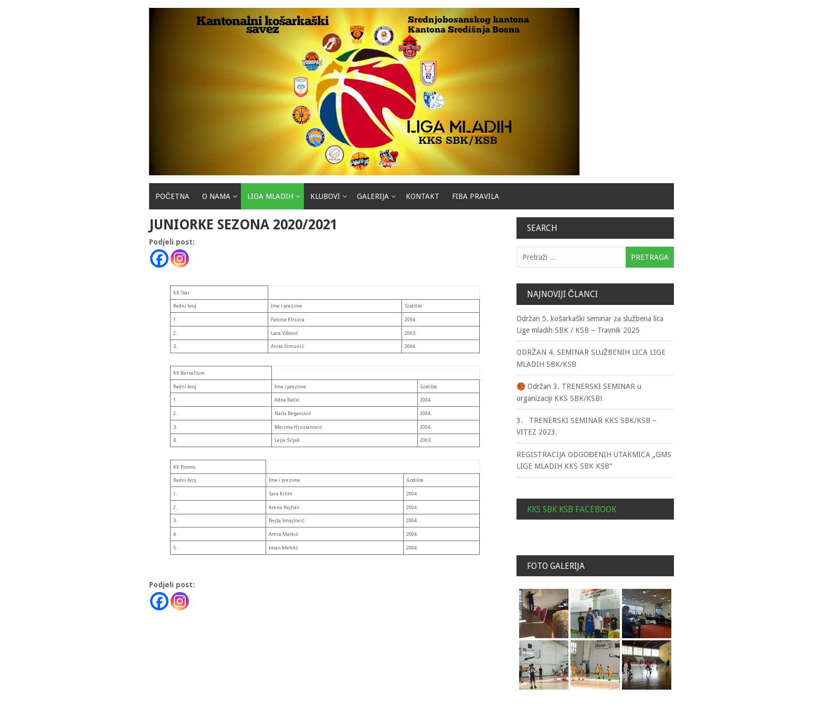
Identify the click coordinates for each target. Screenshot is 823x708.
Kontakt (422, 196)
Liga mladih (270, 196)
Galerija (373, 196)
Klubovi (325, 196)
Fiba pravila (475, 196)
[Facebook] (159, 258)
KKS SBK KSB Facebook (571, 509)
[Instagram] (180, 258)
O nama (216, 196)
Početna (172, 196)
